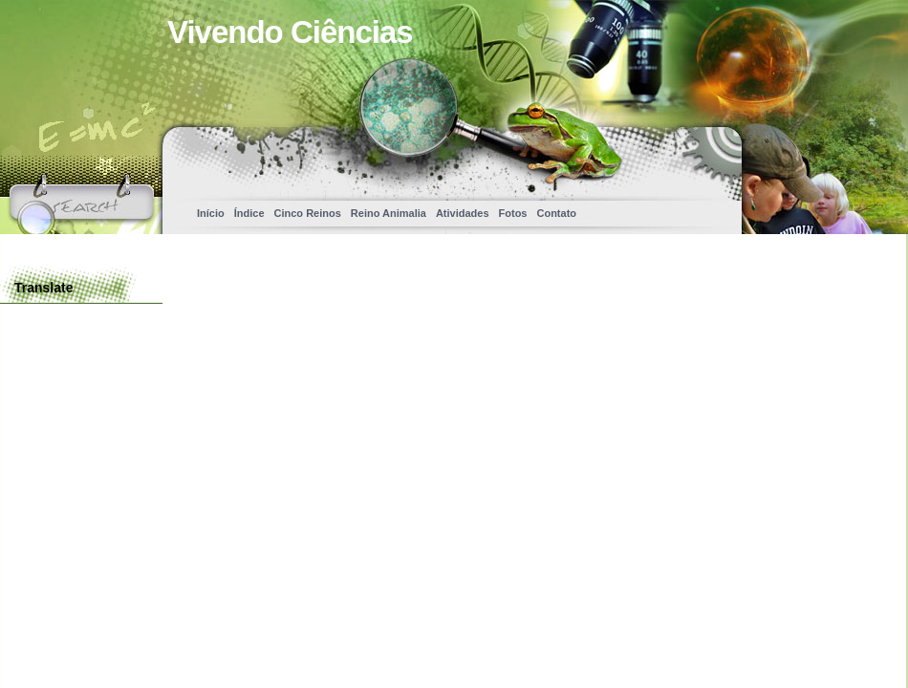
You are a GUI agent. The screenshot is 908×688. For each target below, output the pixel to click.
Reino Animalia (388, 213)
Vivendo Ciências (290, 32)
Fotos (513, 213)
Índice (249, 213)
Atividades (462, 213)
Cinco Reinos (307, 213)
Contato (556, 213)
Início (211, 213)
